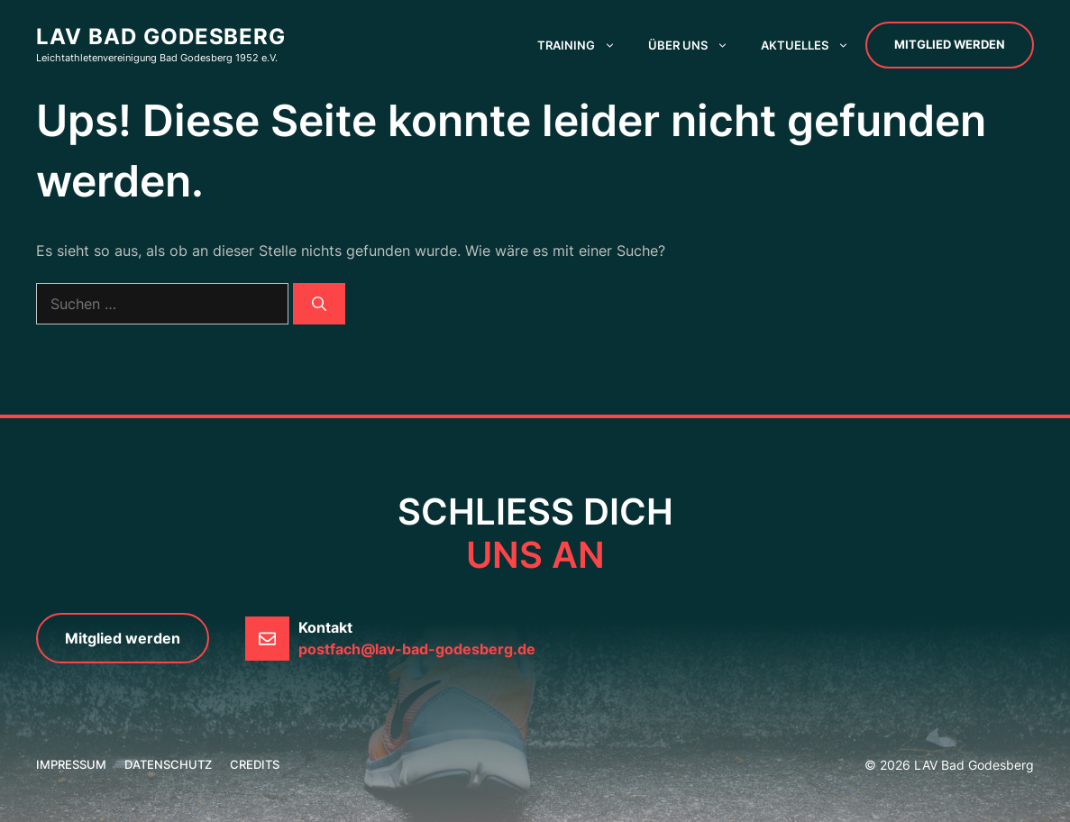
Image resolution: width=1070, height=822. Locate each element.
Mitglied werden (949, 44)
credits (254, 764)
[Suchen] (319, 303)
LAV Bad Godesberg (161, 36)
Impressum (71, 764)
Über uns (696, 45)
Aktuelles (813, 45)
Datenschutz (168, 764)
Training (584, 45)
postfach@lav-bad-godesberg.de (416, 649)
